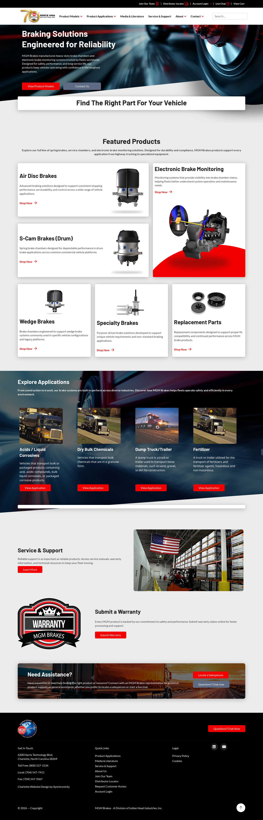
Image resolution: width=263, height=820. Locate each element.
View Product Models (41, 86)
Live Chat (223, 3)
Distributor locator (176, 3)
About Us (101, 771)
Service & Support (159, 16)
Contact (196, 16)
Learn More (30, 569)
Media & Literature (132, 16)
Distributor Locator (107, 781)
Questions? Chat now (211, 684)
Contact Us (82, 86)
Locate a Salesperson (210, 675)
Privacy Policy (180, 755)
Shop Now (25, 203)
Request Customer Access (110, 786)
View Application (35, 487)
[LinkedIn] (216, 747)
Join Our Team (149, 3)
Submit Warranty (110, 635)
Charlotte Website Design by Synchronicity (44, 786)
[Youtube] (225, 747)
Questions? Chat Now (226, 728)
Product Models (69, 16)
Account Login (202, 3)
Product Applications (100, 16)
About (179, 16)
